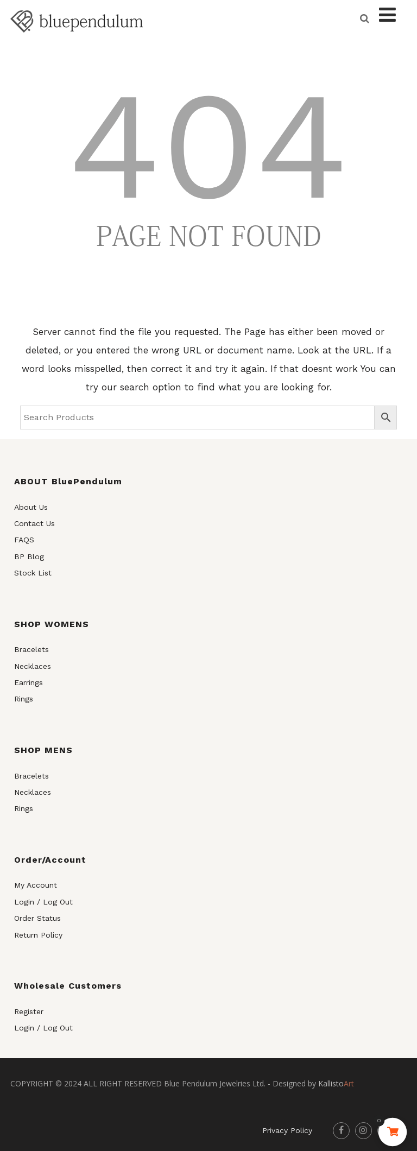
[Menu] (387, 15)
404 (208, 145)
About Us (31, 507)
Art (336, 1083)
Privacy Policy (287, 1130)
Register (28, 1011)
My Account (35, 885)
